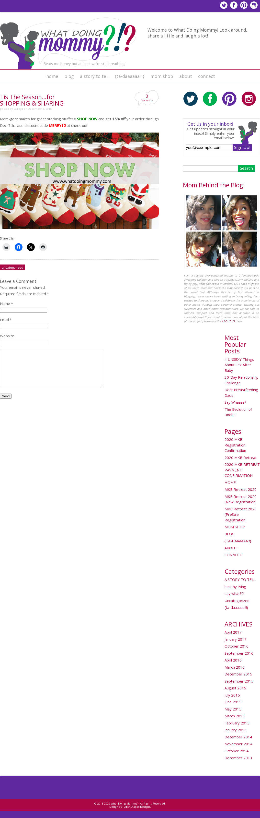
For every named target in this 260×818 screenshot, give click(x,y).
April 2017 (233, 632)
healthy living (235, 586)
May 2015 (233, 709)
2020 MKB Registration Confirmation (235, 445)
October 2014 (237, 750)
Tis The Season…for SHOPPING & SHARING (32, 100)
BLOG (69, 76)
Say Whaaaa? (235, 402)
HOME (52, 76)
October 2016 (237, 646)
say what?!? (234, 593)
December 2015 (238, 674)
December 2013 (238, 757)
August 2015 (235, 688)
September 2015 (239, 681)
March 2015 (235, 715)
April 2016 (233, 660)
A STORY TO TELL (94, 76)
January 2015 (236, 729)
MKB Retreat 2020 (241, 489)
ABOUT (185, 76)
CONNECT (206, 76)
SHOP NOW (87, 118)
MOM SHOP (161, 76)
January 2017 (236, 639)
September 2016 (239, 653)
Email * (6, 319)
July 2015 (232, 695)
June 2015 (233, 701)
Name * (6, 303)
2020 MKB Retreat (241, 457)
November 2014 (238, 743)
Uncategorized (12, 267)
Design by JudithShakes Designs (129, 806)
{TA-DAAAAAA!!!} (238, 540)
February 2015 (237, 723)
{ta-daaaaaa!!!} (129, 76)
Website (7, 335)
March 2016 (235, 667)
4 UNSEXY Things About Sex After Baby (239, 365)
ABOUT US (228, 321)
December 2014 (238, 736)
